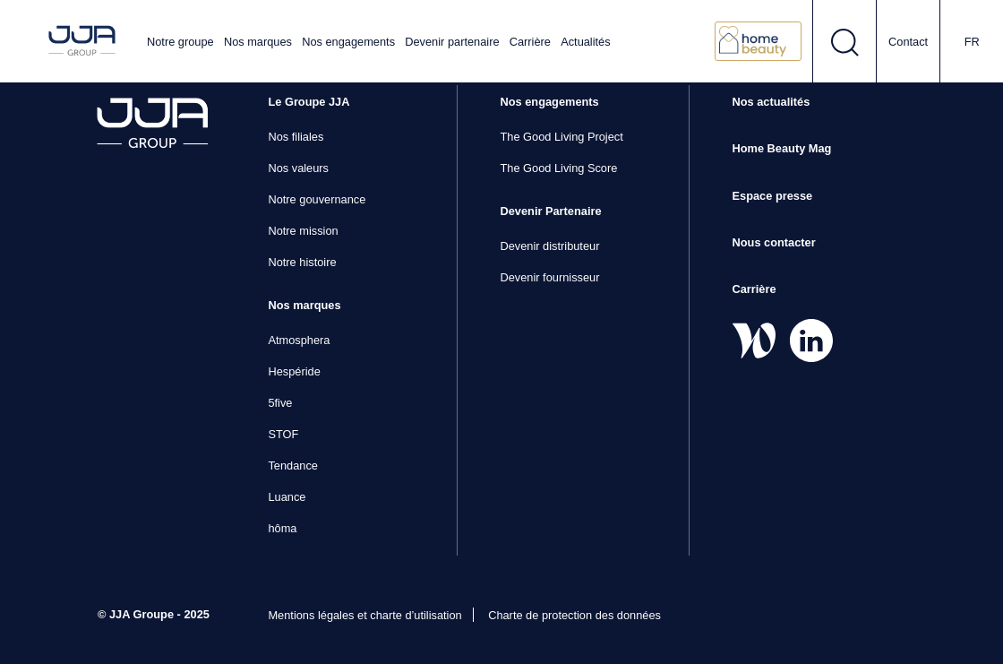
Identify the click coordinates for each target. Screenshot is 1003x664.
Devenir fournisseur (549, 277)
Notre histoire (302, 262)
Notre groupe (180, 41)
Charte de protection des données (574, 615)
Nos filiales (295, 136)
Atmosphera (299, 340)
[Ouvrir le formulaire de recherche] (845, 41)
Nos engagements (348, 41)
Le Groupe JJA (308, 101)
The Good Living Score (558, 168)
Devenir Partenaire (550, 211)
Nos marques (258, 41)
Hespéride (294, 371)
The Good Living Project (561, 136)
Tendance (293, 465)
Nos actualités (771, 101)
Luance (286, 497)
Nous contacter (774, 242)
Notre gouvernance (316, 199)
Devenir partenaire (452, 41)
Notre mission (303, 230)
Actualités (585, 41)
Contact (908, 41)
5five (280, 403)
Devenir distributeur (549, 246)
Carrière (530, 41)
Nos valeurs (298, 168)
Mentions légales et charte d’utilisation (364, 615)
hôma (282, 528)
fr (972, 41)
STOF (283, 434)
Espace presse (773, 196)
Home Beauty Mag (782, 148)
